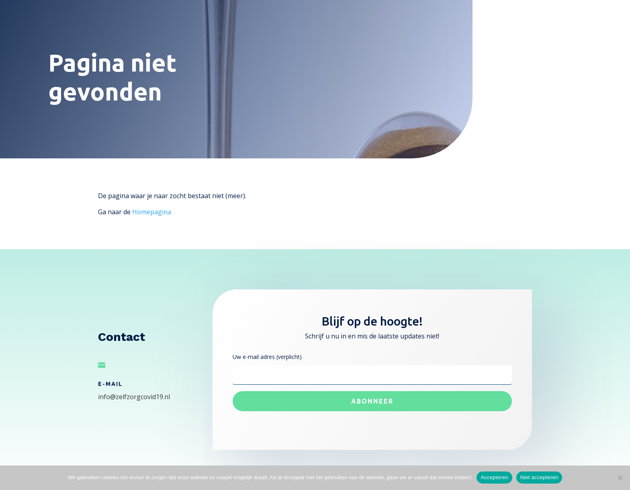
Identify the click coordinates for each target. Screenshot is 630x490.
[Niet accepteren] (620, 478)
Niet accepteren (539, 477)
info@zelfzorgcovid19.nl (134, 396)
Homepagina (151, 211)
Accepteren (494, 477)
